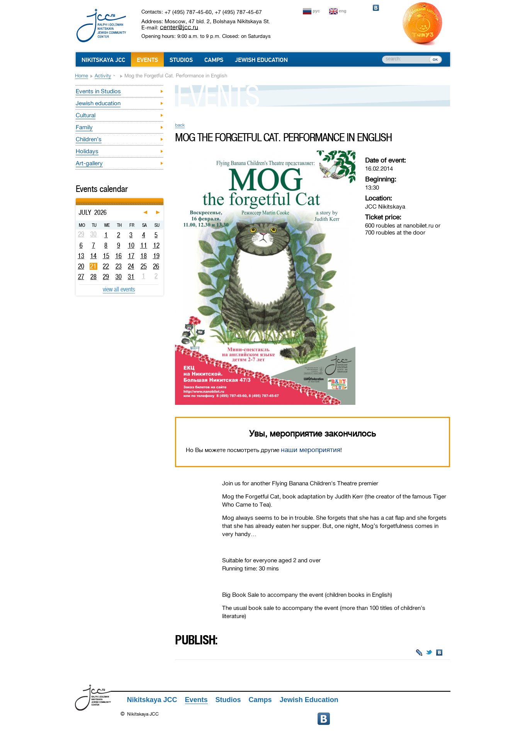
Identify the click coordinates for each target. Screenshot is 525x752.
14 (93, 255)
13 (81, 255)
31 (131, 276)
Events (147, 60)
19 (156, 255)
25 (144, 266)
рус (316, 11)
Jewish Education (261, 60)
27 (81, 276)
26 (156, 266)
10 (131, 245)
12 (156, 245)
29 (106, 276)
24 (131, 266)
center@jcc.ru (179, 27)
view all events (119, 289)
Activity (103, 76)
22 (106, 266)
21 (93, 266)
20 (81, 266)
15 (106, 255)
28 (93, 276)
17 (131, 255)
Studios (181, 60)
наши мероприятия (310, 450)
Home (81, 76)
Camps (213, 60)
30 (119, 276)
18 (143, 255)
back (180, 125)
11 (143, 245)
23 (119, 266)
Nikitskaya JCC (103, 60)
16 (118, 255)
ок (435, 59)
